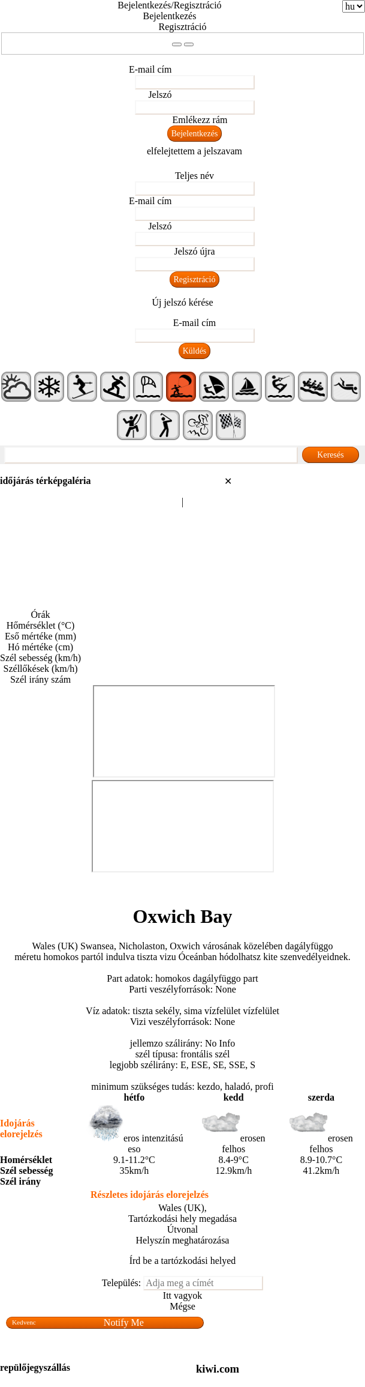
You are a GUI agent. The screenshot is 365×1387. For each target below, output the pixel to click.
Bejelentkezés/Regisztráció (169, 5)
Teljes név (194, 176)
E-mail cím (150, 69)
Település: (121, 1283)
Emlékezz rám (200, 120)
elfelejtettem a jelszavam (194, 151)
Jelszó (159, 94)
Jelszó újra (194, 251)
